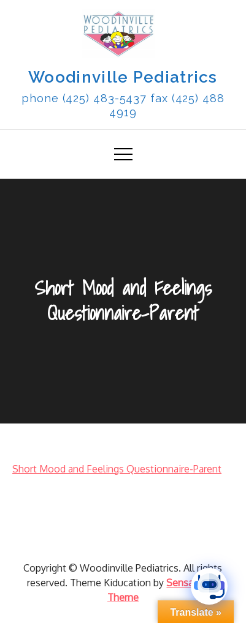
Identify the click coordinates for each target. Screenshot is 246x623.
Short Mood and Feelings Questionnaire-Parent (116, 469)
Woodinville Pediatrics (123, 77)
